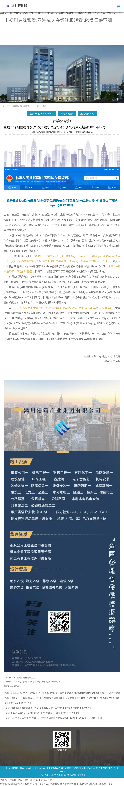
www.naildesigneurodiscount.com (51, 132)
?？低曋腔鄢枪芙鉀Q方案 (24, 678)
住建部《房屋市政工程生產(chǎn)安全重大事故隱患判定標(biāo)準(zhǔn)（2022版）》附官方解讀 (53, 717)
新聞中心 (27, 106)
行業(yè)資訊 (66, 113)
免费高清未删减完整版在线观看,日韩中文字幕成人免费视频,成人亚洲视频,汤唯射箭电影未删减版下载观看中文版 (56, 783)
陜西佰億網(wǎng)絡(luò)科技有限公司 (69, 775)
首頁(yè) (17, 106)
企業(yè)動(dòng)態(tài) (41, 113)
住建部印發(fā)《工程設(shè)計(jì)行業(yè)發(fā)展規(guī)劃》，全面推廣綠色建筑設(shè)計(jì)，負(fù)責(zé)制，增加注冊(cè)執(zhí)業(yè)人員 (61, 700)
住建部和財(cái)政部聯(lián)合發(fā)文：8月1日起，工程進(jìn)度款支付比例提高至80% (47, 707)
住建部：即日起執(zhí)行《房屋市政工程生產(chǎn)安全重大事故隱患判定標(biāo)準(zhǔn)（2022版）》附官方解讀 (62, 693)
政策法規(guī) (87, 113)
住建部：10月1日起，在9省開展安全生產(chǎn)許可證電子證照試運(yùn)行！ (42, 712)
